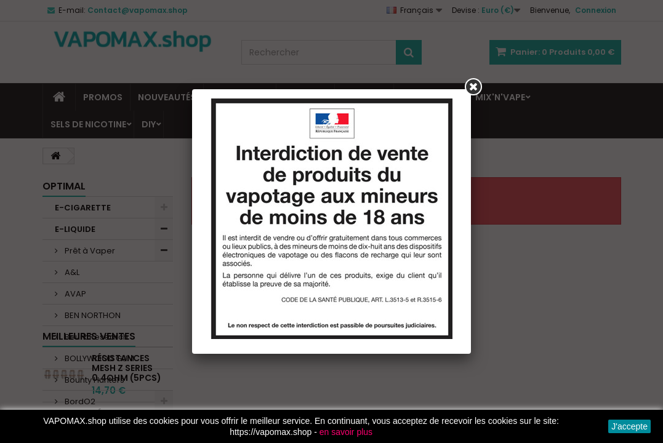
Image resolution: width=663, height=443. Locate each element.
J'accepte (629, 426)
